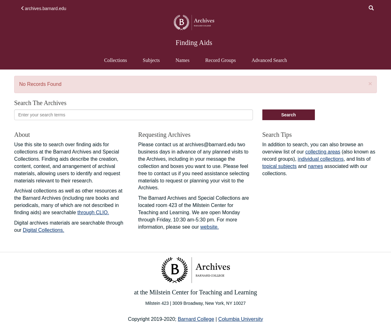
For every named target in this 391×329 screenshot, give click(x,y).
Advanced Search (269, 63)
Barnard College (196, 319)
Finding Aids (194, 43)
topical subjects (279, 166)
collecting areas (322, 151)
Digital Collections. (43, 230)
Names (182, 60)
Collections (115, 60)
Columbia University (240, 319)
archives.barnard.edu (43, 8)
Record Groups (220, 60)
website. (209, 227)
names (315, 166)
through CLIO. (93, 212)
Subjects (151, 60)
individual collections (321, 159)
